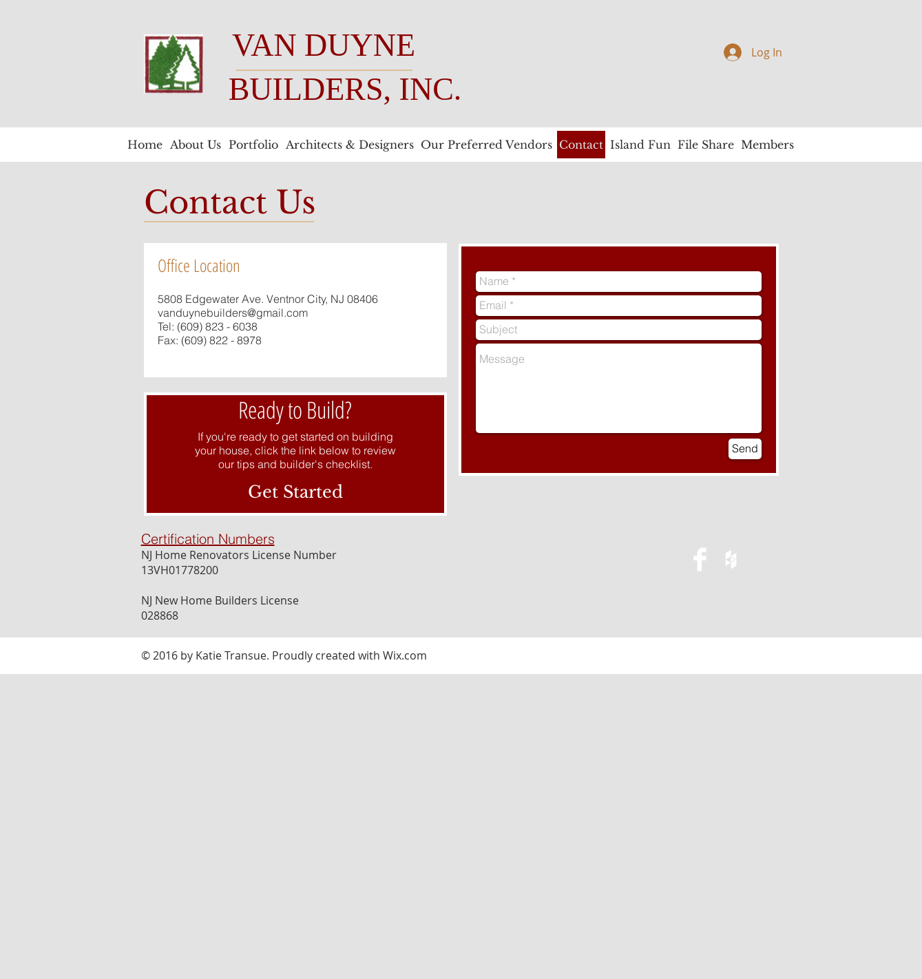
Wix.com (405, 655)
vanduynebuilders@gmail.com (233, 312)
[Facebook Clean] (700, 559)
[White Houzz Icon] (731, 559)
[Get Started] (295, 492)
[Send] (745, 449)
